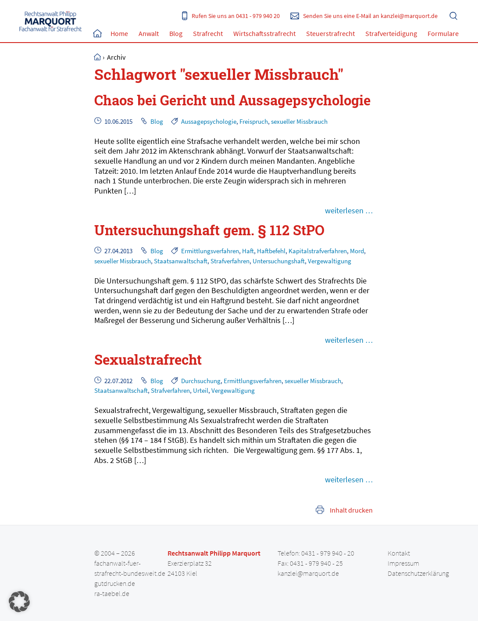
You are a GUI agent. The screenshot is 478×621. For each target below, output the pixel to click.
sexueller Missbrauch (299, 121)
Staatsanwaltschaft (180, 261)
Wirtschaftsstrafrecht (264, 33)
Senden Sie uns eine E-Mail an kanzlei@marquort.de (370, 16)
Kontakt (399, 553)
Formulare (443, 33)
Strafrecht (208, 33)
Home (97, 33)
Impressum (403, 563)
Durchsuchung (201, 381)
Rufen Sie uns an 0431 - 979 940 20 (236, 16)
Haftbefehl (271, 251)
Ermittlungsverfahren (210, 251)
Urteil (200, 390)
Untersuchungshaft (279, 261)
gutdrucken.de (114, 583)
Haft (248, 251)
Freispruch (253, 121)
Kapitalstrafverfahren (318, 251)
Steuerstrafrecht (330, 33)
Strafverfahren (230, 261)
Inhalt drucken (351, 510)
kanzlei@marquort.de (308, 573)
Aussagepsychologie (208, 121)
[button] (19, 601)
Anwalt (149, 33)
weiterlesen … (349, 210)
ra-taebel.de (111, 593)
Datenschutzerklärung (418, 573)
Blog (175, 33)
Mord (357, 251)
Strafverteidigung (391, 33)
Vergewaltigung (329, 261)
